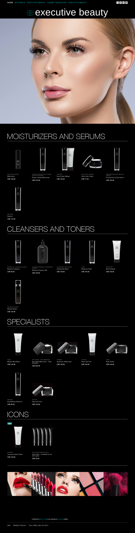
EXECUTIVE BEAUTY (77, 3)
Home (10, 3)
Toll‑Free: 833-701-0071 (38, 525)
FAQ (8, 525)
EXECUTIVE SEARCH (36, 3)
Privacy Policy (19, 525)
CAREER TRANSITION (57, 3)
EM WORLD (20, 3)
